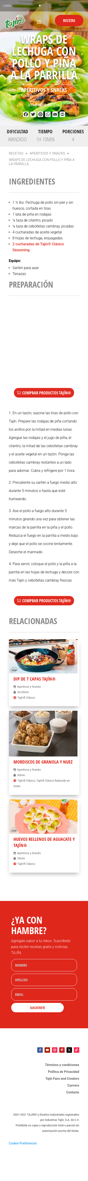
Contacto (72, 1092)
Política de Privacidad (63, 1072)
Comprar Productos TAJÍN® (46, 392)
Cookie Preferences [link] (23, 1143)
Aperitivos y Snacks (44, 90)
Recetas (69, 20)
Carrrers (73, 1085)
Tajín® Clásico (26, 697)
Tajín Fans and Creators (62, 1078)
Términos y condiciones (62, 1065)
